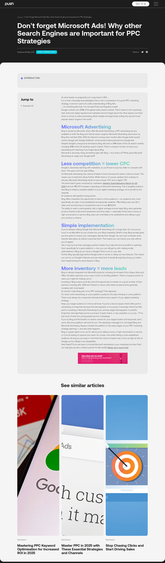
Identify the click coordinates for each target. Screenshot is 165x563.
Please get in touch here (117, 347)
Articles (20, 17)
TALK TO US (141, 4)
